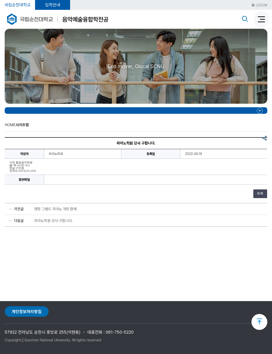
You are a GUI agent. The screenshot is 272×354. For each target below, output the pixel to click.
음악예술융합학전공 (85, 19)
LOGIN (259, 5)
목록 (260, 193)
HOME (10, 125)
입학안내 (52, 4)
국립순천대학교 (17, 4)
